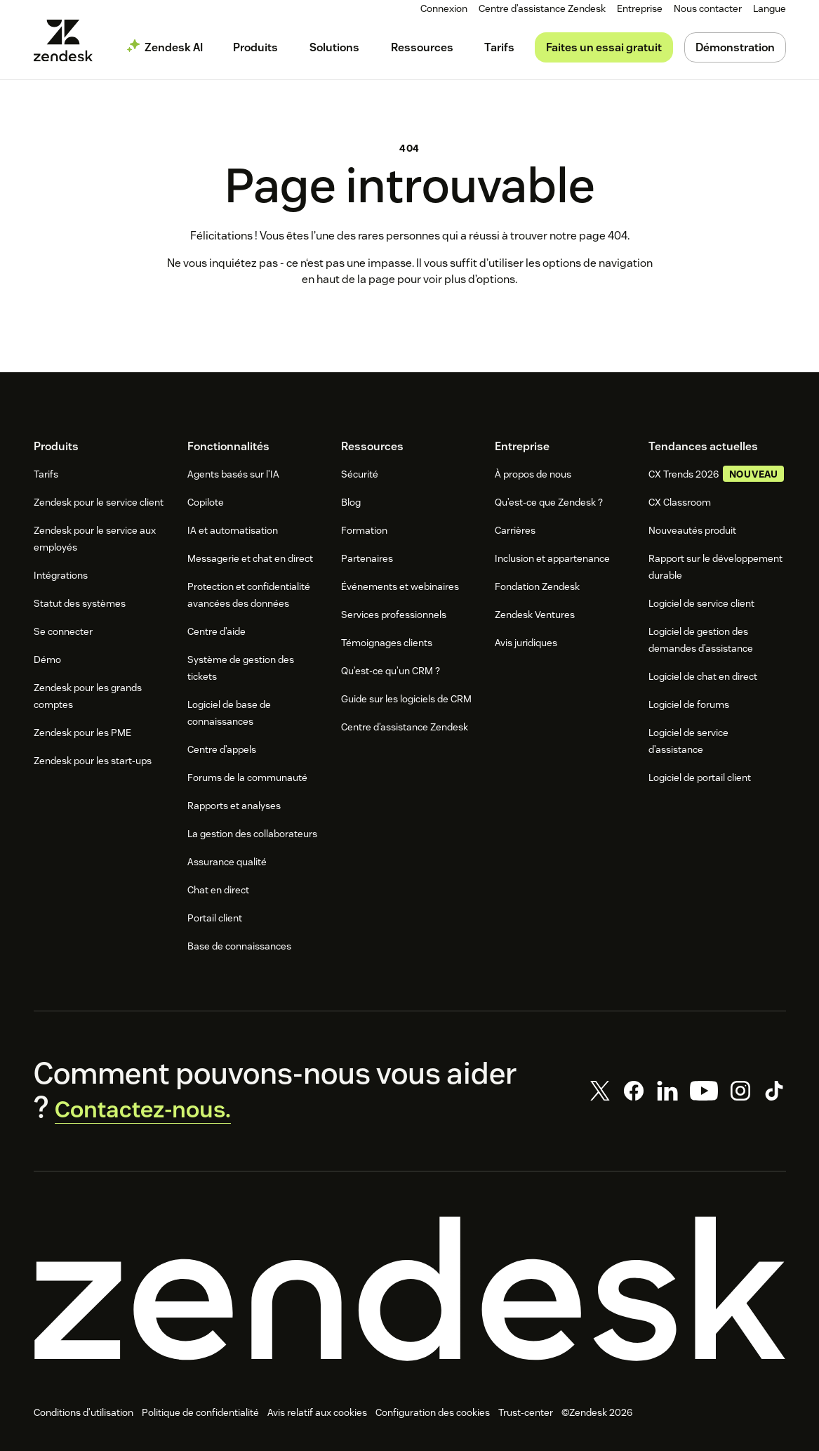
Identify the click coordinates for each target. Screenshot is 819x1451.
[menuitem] (642, 8)
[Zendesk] (410, 1294)
